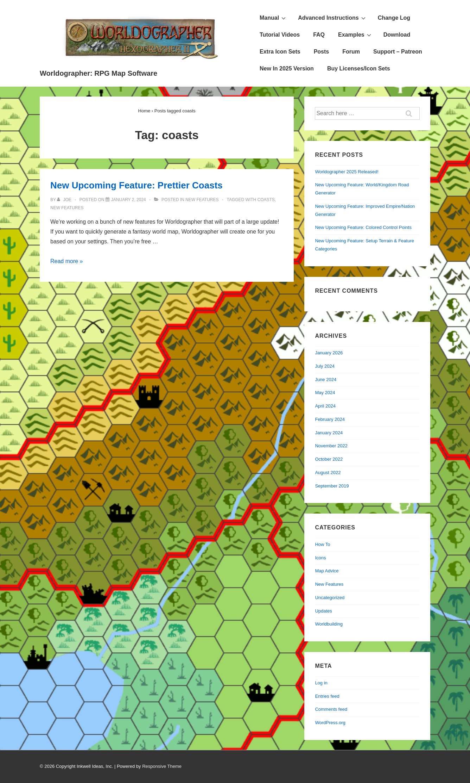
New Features (201, 199)
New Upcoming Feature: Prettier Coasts (136, 185)
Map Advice (326, 570)
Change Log (394, 18)
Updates (323, 611)
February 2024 (330, 419)
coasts (266, 199)
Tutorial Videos (280, 35)
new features (66, 207)
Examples (355, 34)
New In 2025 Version (287, 69)
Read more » (66, 261)
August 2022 (328, 472)
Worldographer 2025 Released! (346, 171)
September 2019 (332, 486)
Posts (321, 52)
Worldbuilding (329, 624)
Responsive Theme (162, 766)
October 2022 (329, 459)
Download (396, 35)
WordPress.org (330, 722)
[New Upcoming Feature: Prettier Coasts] (128, 199)
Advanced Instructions (332, 18)
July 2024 (325, 366)
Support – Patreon (397, 52)
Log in (321, 682)
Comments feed (331, 709)
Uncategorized (329, 597)
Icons (320, 557)
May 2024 (325, 392)
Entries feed (327, 696)
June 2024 (325, 379)
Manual (273, 18)
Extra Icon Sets (280, 52)
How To (322, 544)
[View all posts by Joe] (64, 199)
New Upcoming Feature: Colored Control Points (363, 227)
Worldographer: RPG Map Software (98, 73)
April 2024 (325, 406)
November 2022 (331, 445)
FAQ (319, 35)
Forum (351, 52)
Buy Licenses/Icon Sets (358, 69)
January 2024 (329, 432)
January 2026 (329, 352)
